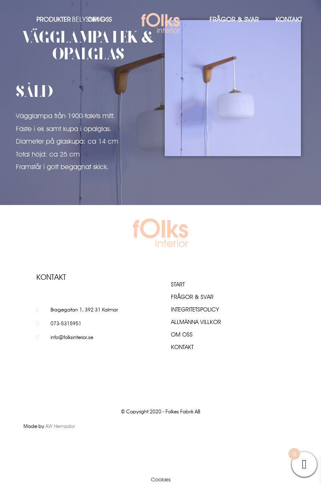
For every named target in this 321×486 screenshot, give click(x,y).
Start (178, 284)
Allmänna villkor (196, 322)
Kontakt (288, 19)
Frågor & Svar (234, 19)
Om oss (99, 19)
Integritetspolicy (195, 309)
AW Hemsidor (60, 426)
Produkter (53, 19)
